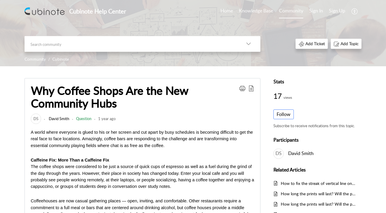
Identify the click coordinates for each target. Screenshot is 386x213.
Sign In (316, 10)
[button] (354, 11)
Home (226, 10)
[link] (36, 118)
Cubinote (60, 59)
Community (291, 10)
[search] (131, 44)
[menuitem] (226, 11)
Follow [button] (284, 114)
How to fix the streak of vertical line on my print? (318, 183)
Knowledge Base (256, 10)
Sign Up (337, 10)
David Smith (58, 118)
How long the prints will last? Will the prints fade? (318, 193)
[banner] (193, 33)
